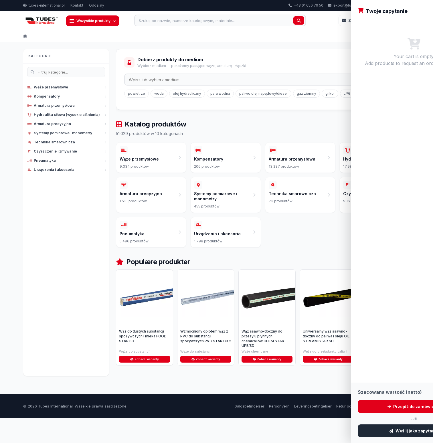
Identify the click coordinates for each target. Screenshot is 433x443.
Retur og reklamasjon (355, 430)
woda (159, 94)
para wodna (220, 94)
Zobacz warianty (144, 383)
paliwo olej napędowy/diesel (263, 94)
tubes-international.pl (44, 5)
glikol (330, 94)
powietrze (136, 94)
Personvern (279, 430)
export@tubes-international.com (358, 5)
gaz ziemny (306, 94)
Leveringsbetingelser (313, 430)
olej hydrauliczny (187, 94)
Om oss (385, 430)
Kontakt (76, 5)
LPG (347, 94)
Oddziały (96, 5)
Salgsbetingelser (249, 430)
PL (402, 5)
